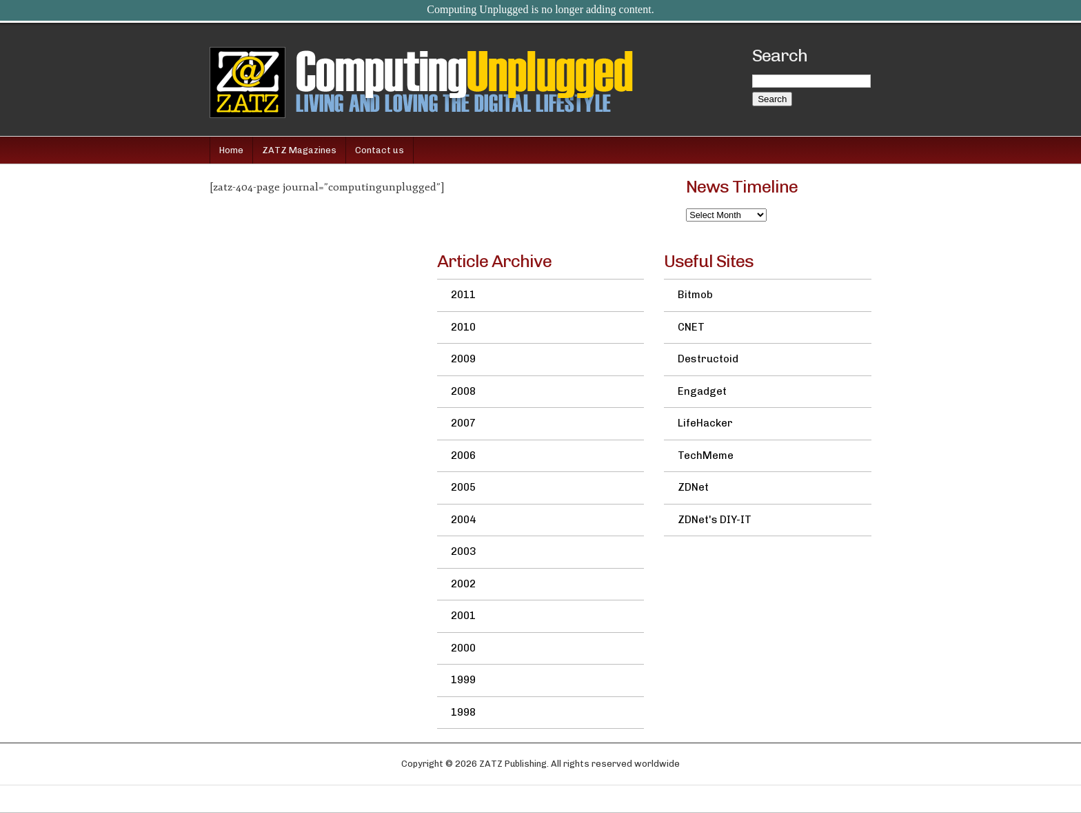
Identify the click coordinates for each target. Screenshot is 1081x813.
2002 (463, 584)
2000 (463, 648)
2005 (463, 487)
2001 (463, 615)
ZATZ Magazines (299, 150)
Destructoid (708, 359)
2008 (463, 391)
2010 (463, 327)
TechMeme (706, 455)
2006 (463, 455)
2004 (463, 519)
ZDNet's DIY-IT (714, 519)
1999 (463, 680)
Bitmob (695, 294)
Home (231, 150)
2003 (463, 551)
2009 (463, 359)
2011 (463, 294)
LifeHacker (705, 423)
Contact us (379, 150)
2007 (463, 423)
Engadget (702, 391)
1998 (463, 712)
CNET (691, 327)
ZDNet (693, 487)
